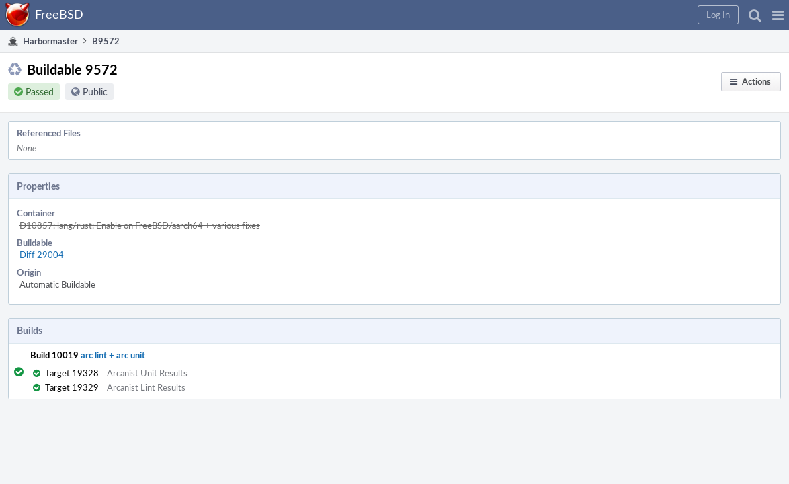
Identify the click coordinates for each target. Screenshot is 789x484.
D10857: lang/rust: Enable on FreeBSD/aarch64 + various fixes (269, 188)
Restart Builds (613, 165)
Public (108, 99)
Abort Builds (610, 218)
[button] (561, 14)
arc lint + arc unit (126, 288)
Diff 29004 (171, 202)
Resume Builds (614, 200)
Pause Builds (610, 183)
